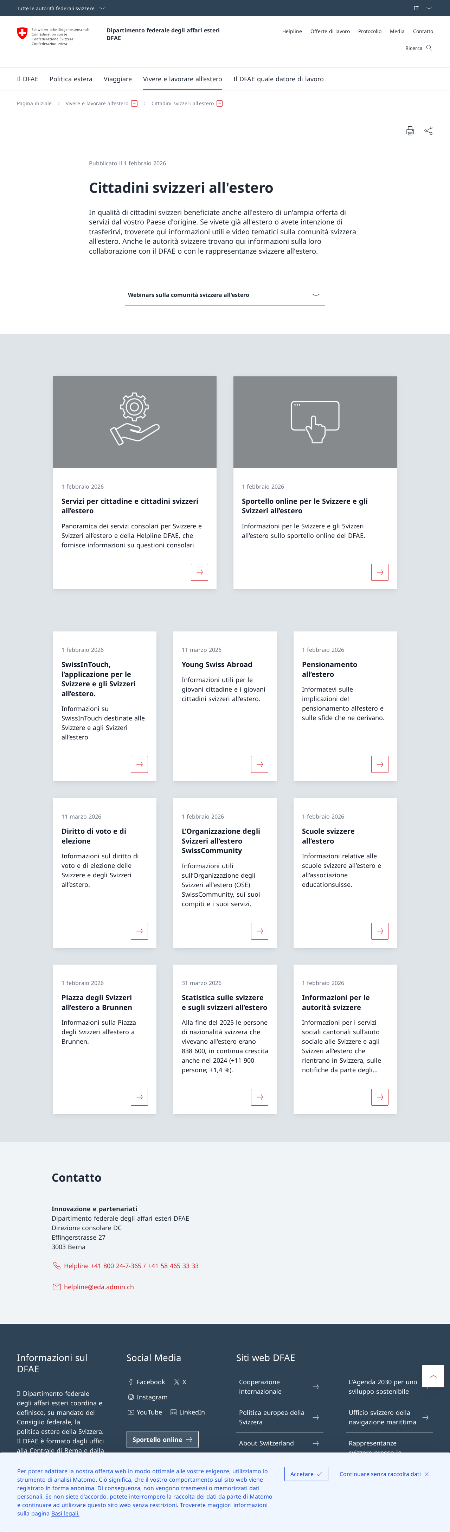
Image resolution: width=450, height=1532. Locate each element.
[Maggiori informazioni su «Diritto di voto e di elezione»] (139, 930)
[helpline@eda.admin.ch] (94, 1286)
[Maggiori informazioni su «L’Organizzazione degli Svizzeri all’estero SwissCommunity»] (259, 930)
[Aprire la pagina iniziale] (119, 41)
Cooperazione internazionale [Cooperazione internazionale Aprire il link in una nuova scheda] (279, 1387)
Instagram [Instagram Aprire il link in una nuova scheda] (147, 1397)
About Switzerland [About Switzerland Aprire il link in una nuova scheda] (279, 1443)
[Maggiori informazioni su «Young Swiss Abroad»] (259, 764)
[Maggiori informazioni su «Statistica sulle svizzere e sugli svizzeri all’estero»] (259, 1097)
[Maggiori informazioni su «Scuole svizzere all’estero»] (380, 930)
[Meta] (357, 31)
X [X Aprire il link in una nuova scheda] (179, 1382)
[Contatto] (423, 31)
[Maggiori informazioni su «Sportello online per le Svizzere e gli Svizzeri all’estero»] (380, 572)
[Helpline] (292, 31)
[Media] (397, 31)
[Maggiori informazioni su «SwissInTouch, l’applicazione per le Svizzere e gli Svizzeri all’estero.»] (139, 764)
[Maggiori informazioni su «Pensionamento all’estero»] (380, 764)
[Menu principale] (219, 79)
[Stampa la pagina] (410, 130)
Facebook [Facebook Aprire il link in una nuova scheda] (146, 1382)
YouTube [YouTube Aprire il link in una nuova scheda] (144, 1412)
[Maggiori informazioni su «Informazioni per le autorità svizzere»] (380, 1097)
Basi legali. (65, 1513)
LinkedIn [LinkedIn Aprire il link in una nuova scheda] (187, 1412)
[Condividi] (428, 130)
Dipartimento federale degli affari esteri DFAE (164, 34)
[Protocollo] (370, 31)
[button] (27, 79)
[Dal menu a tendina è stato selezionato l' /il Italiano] (420, 8)
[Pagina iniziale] (34, 103)
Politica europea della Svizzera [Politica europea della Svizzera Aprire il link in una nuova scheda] (279, 1417)
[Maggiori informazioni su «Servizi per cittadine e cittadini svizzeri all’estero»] (199, 572)
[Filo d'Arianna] (222, 103)
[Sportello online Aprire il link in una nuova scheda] (163, 1439)
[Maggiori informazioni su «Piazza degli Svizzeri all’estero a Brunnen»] (139, 1097)
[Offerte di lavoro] (330, 31)
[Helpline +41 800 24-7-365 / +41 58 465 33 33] (127, 1265)
